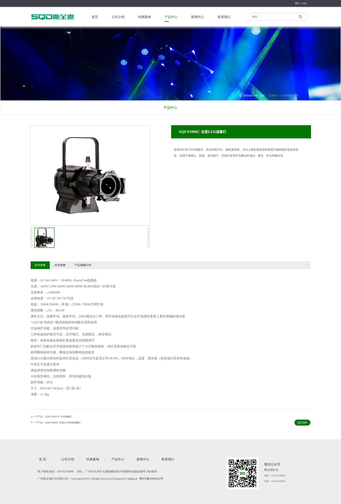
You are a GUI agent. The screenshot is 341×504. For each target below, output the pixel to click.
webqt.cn (132, 478)
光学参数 (60, 265)
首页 (95, 17)
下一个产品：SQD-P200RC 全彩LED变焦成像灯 (56, 422)
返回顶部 (302, 422)
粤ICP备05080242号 (151, 478)
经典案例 (144, 17)
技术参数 (40, 265)
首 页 (42, 459)
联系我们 (224, 17)
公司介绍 (118, 17)
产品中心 (171, 17)
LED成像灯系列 (287, 94)
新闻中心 (197, 17)
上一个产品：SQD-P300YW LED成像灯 (51, 416)
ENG (304, 3)
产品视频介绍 (83, 265)
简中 (297, 3)
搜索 (300, 17)
